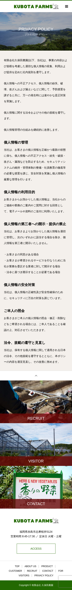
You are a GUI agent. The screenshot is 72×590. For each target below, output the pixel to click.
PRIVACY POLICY (43, 575)
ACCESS (36, 548)
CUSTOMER (15, 571)
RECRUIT (32, 571)
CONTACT (47, 571)
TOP (17, 566)
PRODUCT (47, 566)
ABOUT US (30, 566)
